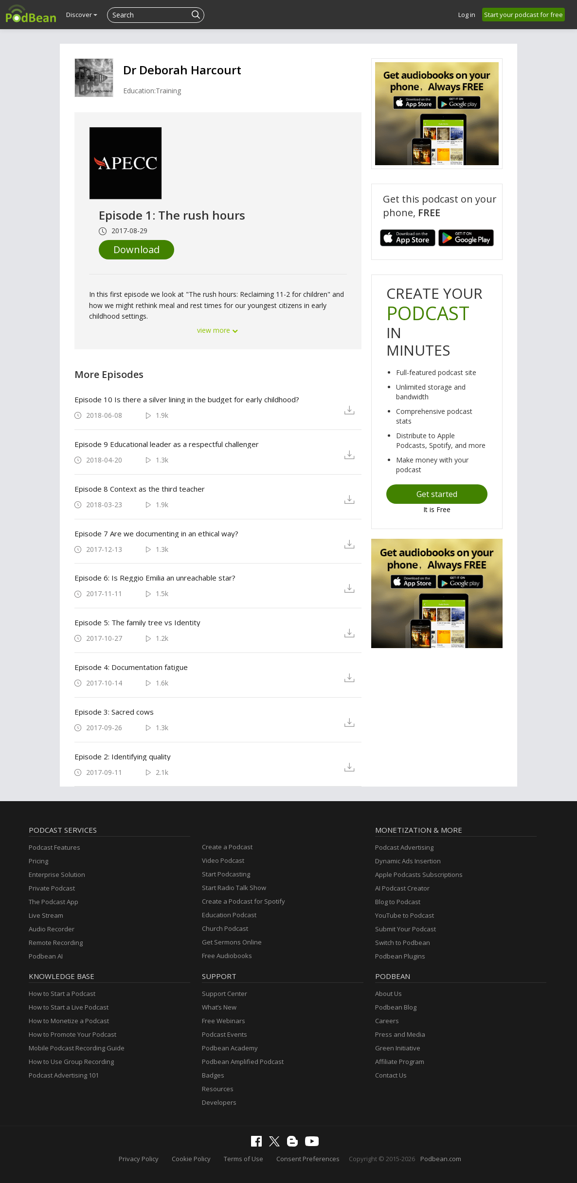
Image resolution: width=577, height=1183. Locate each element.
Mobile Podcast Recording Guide (77, 1048)
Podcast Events (224, 1034)
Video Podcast (223, 860)
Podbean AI (46, 956)
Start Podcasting (226, 874)
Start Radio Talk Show (234, 887)
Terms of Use (243, 1158)
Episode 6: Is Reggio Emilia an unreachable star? (154, 577)
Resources (218, 1088)
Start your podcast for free (523, 14)
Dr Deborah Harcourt (182, 70)
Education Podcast (229, 914)
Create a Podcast (227, 846)
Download (136, 249)
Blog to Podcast (397, 901)
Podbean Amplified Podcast (243, 1061)
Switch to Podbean (402, 942)
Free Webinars (223, 1020)
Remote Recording (56, 942)
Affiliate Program (399, 1061)
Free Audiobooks (227, 955)
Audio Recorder (51, 929)
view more (218, 330)
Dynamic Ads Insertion (408, 861)
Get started (436, 494)
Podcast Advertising (404, 847)
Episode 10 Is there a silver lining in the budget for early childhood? (186, 399)
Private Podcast (52, 888)
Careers (387, 1020)
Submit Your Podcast (405, 929)
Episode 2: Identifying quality (122, 756)
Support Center (224, 993)
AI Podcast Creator (402, 888)
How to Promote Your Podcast (72, 1034)
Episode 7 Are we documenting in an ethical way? (156, 533)
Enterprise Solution (57, 874)
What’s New (219, 1007)
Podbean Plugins (400, 956)
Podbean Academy (230, 1048)
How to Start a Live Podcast (68, 1007)
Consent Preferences (308, 1158)
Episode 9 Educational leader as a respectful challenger (166, 444)
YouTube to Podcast (404, 915)
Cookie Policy (191, 1158)
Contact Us (391, 1075)
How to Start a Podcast (62, 993)
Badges (213, 1075)
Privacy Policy (139, 1158)
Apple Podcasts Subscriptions (419, 874)
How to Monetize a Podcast (69, 1020)
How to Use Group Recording (71, 1061)
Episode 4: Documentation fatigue (131, 667)
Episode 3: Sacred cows (114, 711)
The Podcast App (53, 901)
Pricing (38, 861)
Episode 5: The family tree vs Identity (137, 622)
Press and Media (400, 1034)
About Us (388, 993)
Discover (81, 14)
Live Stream (46, 915)
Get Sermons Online (232, 942)
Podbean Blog (395, 1007)
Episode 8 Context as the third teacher (139, 488)
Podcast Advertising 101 (64, 1075)
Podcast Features (54, 847)
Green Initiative (397, 1048)
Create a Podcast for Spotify (243, 901)
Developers (219, 1102)
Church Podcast (225, 928)
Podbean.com (440, 1158)
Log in (466, 14)
